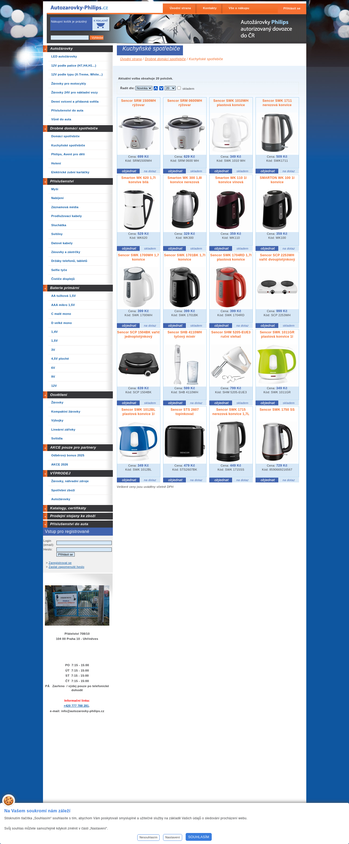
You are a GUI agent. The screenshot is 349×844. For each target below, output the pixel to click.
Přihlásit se (292, 8)
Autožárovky (61, 48)
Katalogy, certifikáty (68, 508)
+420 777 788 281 (76, 705)
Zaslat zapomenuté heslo (66, 566)
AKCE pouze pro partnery (73, 447)
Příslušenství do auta (69, 524)
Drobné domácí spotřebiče (74, 128)
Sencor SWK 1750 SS (277, 410)
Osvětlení (58, 395)
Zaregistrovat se (60, 562)
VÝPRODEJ (60, 473)
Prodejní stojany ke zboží (72, 516)
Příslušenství (62, 181)
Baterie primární (64, 288)
